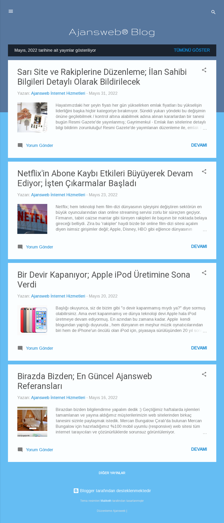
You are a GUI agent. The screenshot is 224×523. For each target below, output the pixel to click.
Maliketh (106, 500)
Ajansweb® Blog (112, 31)
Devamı (199, 145)
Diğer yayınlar (112, 473)
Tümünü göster (192, 50)
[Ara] (213, 13)
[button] (204, 70)
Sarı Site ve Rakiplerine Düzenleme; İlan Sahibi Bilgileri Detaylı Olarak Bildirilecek (102, 77)
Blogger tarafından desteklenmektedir (112, 490)
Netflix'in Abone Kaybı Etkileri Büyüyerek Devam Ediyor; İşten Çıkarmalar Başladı (105, 178)
